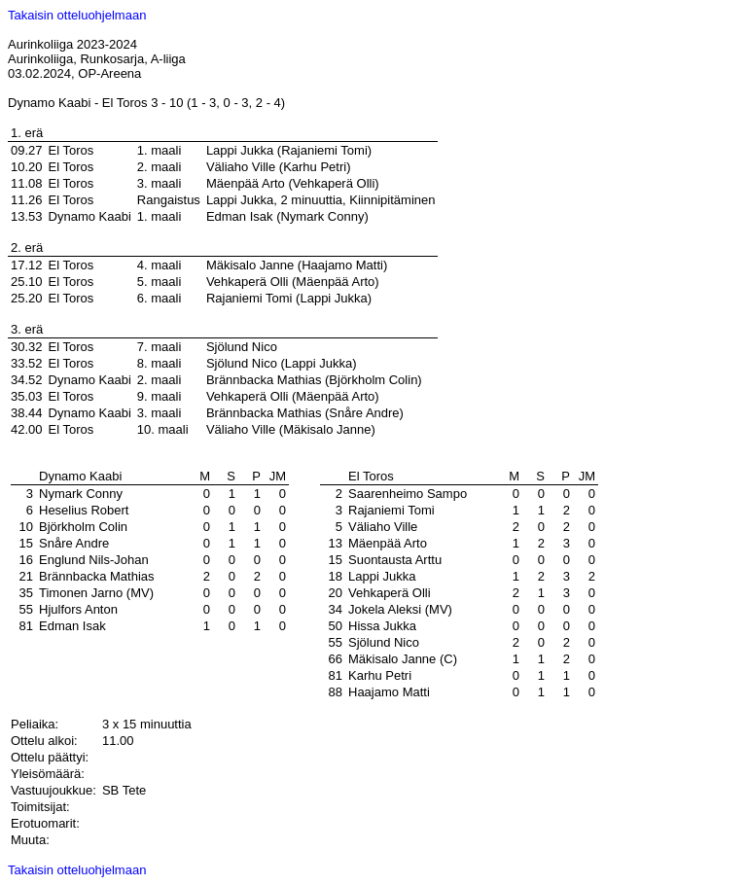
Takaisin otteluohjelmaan (77, 15)
